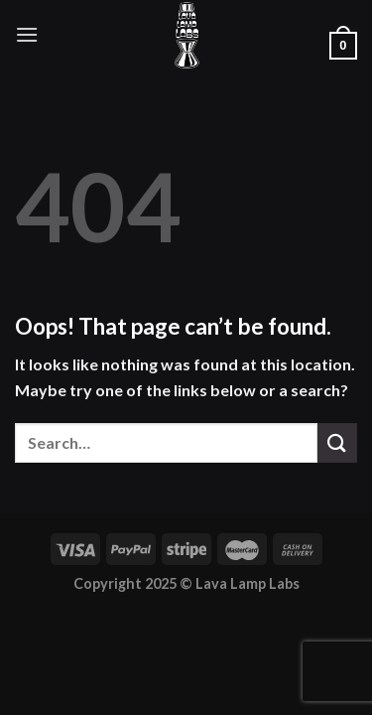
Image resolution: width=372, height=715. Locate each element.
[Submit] (337, 442)
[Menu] (27, 34)
